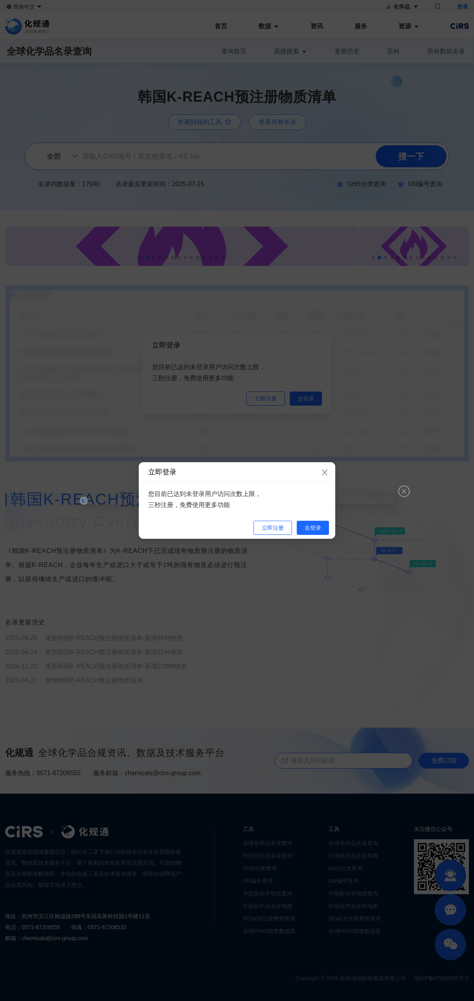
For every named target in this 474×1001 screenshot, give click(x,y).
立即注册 (273, 528)
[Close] (324, 472)
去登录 (313, 528)
